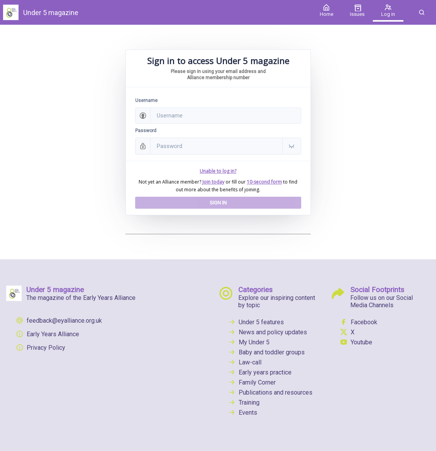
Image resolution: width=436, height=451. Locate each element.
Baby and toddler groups (266, 352)
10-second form (264, 182)
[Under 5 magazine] (155, 12)
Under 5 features (256, 322)
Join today (213, 182)
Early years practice (260, 372)
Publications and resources (270, 392)
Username (146, 100)
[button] (422, 12)
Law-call (244, 362)
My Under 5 (249, 342)
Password (145, 130)
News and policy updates (267, 332)
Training (244, 402)
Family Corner (252, 382)
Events (242, 412)
